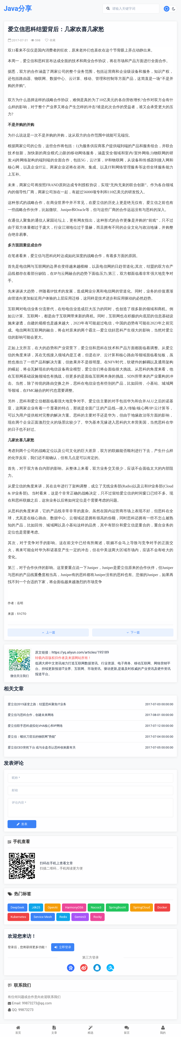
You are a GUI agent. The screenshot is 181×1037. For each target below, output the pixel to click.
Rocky (97, 917)
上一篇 (48, 632)
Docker (162, 907)
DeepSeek (17, 907)
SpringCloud (141, 907)
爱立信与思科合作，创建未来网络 (31, 715)
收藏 (50, 40)
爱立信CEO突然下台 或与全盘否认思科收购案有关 (42, 747)
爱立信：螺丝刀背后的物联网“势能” (32, 736)
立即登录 (62, 947)
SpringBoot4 (117, 907)
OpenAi (53, 907)
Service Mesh (43, 917)
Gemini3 (80, 917)
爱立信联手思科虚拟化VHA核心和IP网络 (35, 725)
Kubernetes (18, 917)
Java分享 (18, 8)
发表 (21, 824)
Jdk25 (36, 907)
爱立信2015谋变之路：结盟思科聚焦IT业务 (37, 704)
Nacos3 (96, 907)
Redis (63, 917)
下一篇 (133, 632)
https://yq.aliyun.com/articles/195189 (80, 652)
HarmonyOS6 (74, 907)
